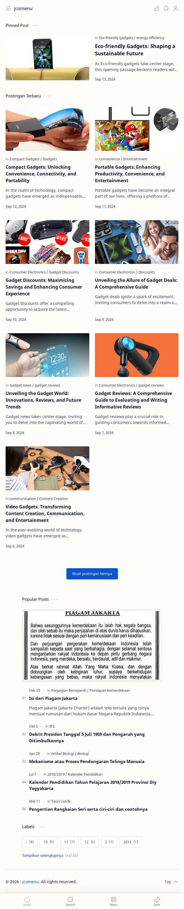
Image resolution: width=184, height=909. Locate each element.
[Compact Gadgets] (26, 158)
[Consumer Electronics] (29, 272)
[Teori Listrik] (61, 801)
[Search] (166, 8)
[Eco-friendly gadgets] (117, 37)
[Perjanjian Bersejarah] (70, 690)
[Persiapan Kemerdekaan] (110, 690)
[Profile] (175, 8)
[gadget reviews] (47, 385)
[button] (156, 8)
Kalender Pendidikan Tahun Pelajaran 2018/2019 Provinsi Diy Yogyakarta (93, 785)
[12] (90, 842)
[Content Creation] (53, 498)
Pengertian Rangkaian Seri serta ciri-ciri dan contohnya (88, 809)
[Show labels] (51, 855)
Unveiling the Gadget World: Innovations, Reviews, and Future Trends (43, 400)
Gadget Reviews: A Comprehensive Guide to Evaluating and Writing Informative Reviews (133, 400)
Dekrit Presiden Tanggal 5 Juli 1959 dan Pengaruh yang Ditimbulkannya (87, 737)
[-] (30, 842)
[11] (69, 842)
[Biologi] (83, 753)
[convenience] (110, 158)
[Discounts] (146, 272)
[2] (109, 842)
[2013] (131, 842)
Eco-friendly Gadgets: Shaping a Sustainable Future (135, 50)
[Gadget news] (22, 385)
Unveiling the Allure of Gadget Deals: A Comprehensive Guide (136, 283)
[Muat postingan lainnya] (92, 573)
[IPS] (52, 726)
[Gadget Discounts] (64, 272)
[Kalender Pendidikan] (85, 774)
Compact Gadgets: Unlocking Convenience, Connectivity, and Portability (41, 174)
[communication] (24, 498)
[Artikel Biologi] (63, 753)
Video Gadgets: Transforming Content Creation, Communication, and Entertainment (45, 513)
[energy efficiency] (150, 37)
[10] (49, 842)
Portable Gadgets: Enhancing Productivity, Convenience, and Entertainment (130, 174)
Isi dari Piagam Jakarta (53, 698)
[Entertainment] (135, 158)
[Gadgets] (50, 158)
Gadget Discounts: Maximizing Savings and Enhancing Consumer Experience (44, 287)
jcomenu (30, 881)
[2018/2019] (57, 774)
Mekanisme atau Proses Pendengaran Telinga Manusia (87, 761)
